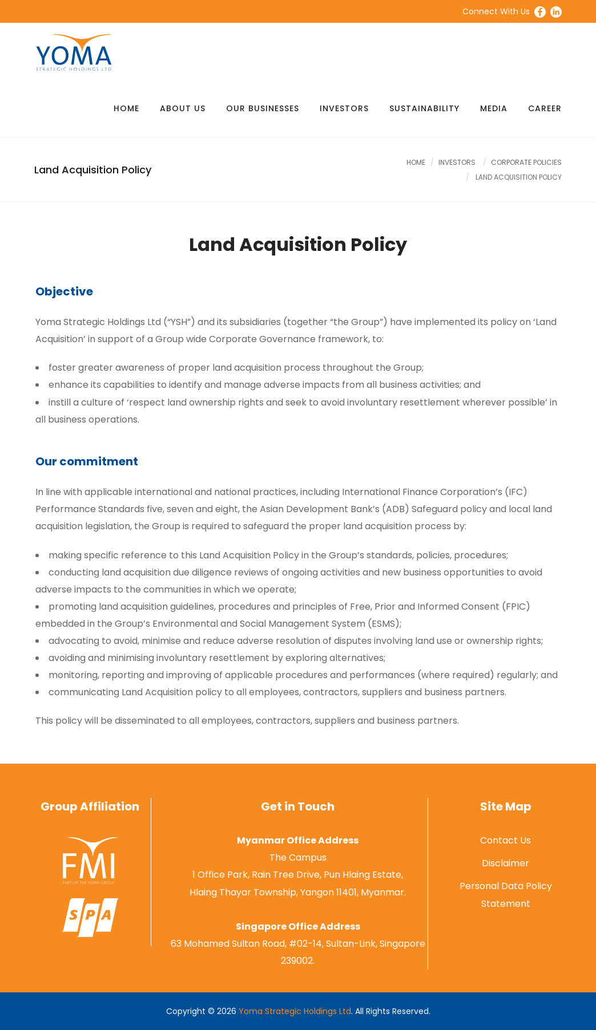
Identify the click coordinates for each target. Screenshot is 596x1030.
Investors (344, 108)
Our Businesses (262, 108)
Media (494, 108)
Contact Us (505, 840)
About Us (183, 108)
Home (126, 108)
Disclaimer (505, 863)
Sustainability (424, 108)
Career (545, 108)
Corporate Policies (526, 162)
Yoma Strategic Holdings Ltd (295, 1011)
